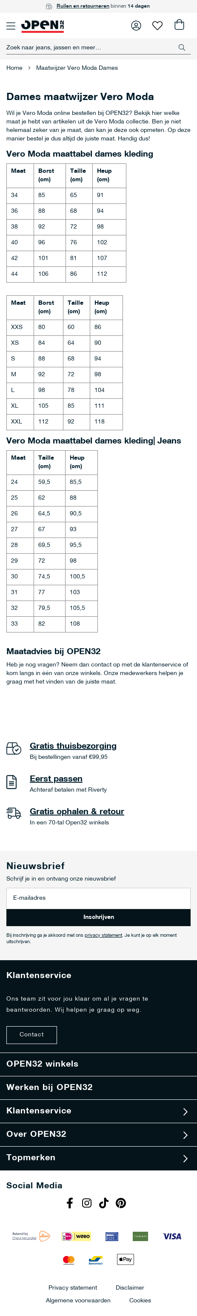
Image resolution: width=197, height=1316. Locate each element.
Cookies (140, 1300)
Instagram (88, 1204)
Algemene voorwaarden (78, 1300)
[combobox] (98, 47)
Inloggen (136, 25)
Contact (32, 1035)
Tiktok (105, 1204)
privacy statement (103, 935)
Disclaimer (130, 1287)
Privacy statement (73, 1287)
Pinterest (122, 1204)
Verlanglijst (157, 25)
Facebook (71, 1204)
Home (15, 68)
